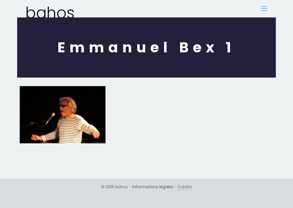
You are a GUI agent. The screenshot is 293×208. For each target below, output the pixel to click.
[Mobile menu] (264, 8)
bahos (50, 9)
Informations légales (152, 187)
